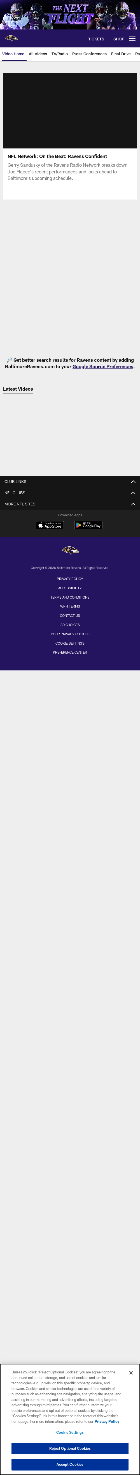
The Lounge (70, 888)
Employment (70, 514)
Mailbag (70, 723)
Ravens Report (70, 868)
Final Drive (70, 848)
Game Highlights (70, 838)
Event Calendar (70, 1236)
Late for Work (70, 703)
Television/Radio (70, 908)
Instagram (70, 1192)
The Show (70, 858)
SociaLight (70, 733)
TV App (70, 1162)
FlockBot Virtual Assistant (70, 554)
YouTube (70, 1212)
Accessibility (70, 1355)
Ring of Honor (70, 659)
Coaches (70, 629)
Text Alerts (70, 1013)
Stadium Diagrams (70, 1077)
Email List (70, 1152)
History (70, 649)
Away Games (70, 993)
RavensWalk (70, 1117)
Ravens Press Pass (70, 898)
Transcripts (70, 783)
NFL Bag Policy (70, 1107)
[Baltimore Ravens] (70, 1318)
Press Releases (70, 773)
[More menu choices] (132, 38)
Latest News (70, 683)
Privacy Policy (70, 1346)
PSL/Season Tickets (70, 952)
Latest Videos (70, 818)
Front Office (70, 639)
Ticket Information (70, 933)
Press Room (70, 793)
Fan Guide (70, 1097)
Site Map (70, 574)
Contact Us (70, 504)
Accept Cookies (70, 1464)
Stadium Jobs (70, 544)
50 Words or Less (70, 763)
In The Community (70, 1247)
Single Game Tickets (70, 963)
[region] (70, 1419)
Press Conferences (70, 878)
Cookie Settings (70, 1432)
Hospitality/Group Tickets (70, 973)
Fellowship (70, 534)
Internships (70, 524)
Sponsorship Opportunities (70, 564)
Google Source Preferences (103, 366)
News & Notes (70, 743)
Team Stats (70, 619)
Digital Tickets (70, 1002)
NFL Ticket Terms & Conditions (70, 1023)
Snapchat (70, 1202)
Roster (70, 599)
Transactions (70, 609)
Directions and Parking (70, 1087)
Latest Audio (70, 828)
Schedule (70, 1047)
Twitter (70, 1182)
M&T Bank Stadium (70, 1057)
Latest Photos (70, 693)
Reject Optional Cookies (70, 1448)
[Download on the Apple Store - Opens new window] (50, 1293)
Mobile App (70, 1142)
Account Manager (70, 943)
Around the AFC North (70, 753)
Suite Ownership (70, 983)
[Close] (131, 1373)
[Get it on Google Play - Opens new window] (88, 1295)
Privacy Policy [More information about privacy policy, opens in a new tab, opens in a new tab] (107, 1421)
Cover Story (70, 713)
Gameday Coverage (70, 1067)
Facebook (70, 1172)
